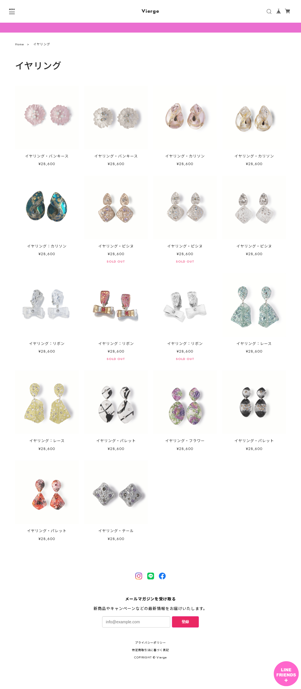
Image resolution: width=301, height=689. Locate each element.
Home (19, 45)
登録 (185, 622)
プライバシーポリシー (150, 643)
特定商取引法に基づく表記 (150, 650)
